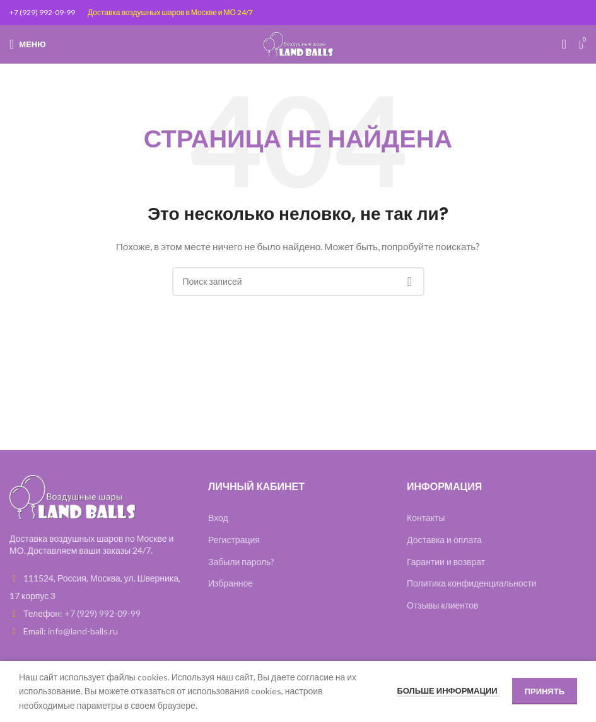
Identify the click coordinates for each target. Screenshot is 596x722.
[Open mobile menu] (27, 44)
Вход (218, 517)
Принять (544, 691)
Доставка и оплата (444, 539)
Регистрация (234, 539)
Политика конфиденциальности (472, 583)
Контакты (426, 517)
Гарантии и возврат (446, 561)
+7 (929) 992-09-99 (42, 12)
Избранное (230, 583)
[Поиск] (563, 44)
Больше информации (448, 690)
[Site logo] (298, 43)
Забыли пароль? (241, 561)
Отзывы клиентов (443, 605)
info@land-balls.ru (83, 631)
